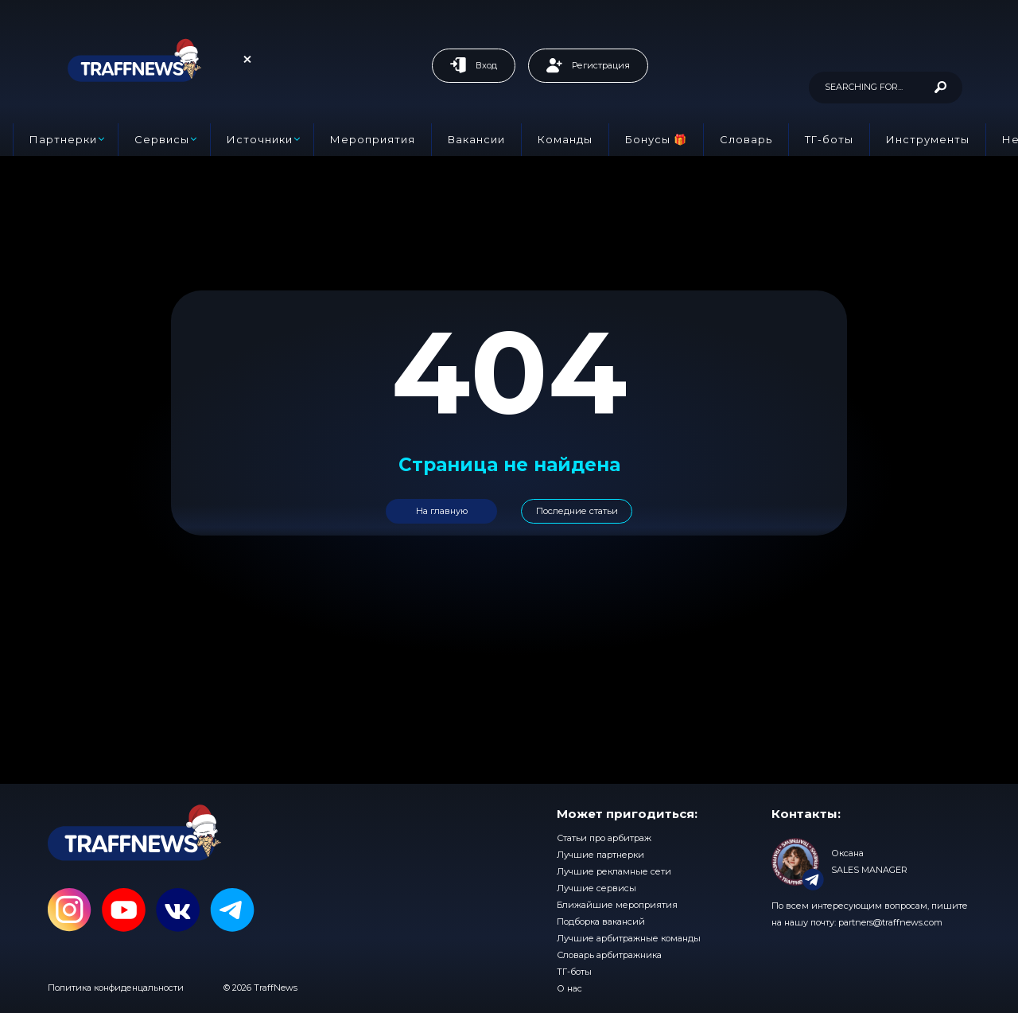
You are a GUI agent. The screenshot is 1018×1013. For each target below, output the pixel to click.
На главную (442, 510)
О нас (569, 988)
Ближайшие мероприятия (617, 904)
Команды (565, 139)
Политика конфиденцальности (116, 987)
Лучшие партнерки (600, 854)
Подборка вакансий (601, 921)
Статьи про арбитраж (604, 838)
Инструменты (927, 139)
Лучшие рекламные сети (614, 871)
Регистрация (588, 65)
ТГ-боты (829, 139)
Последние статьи (577, 510)
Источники (260, 139)
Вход (473, 65)
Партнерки (63, 139)
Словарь (746, 139)
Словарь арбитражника (609, 954)
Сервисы (161, 139)
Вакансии (476, 139)
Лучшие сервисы (596, 888)
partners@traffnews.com (890, 922)
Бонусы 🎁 (656, 139)
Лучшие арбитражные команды (629, 938)
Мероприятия (372, 139)
